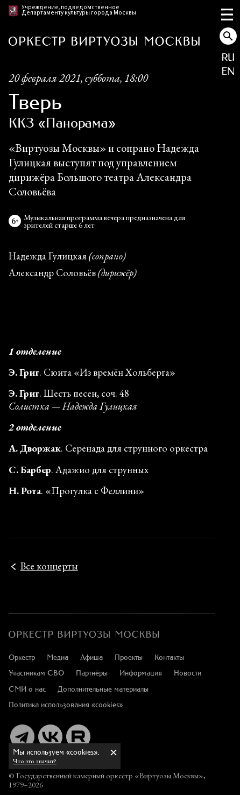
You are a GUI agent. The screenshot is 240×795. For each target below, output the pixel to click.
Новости (187, 672)
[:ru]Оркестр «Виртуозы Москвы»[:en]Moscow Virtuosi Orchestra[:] (84, 634)
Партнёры (92, 672)
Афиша (91, 657)
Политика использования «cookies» (66, 704)
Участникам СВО (36, 672)
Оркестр (22, 657)
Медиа (57, 657)
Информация (140, 672)
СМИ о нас (27, 688)
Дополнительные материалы (103, 688)
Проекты (129, 657)
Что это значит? (35, 760)
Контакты (169, 657)
